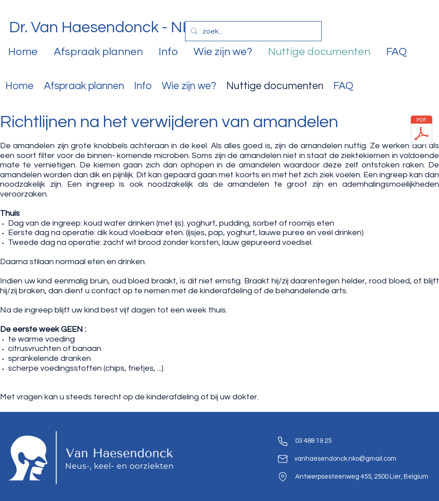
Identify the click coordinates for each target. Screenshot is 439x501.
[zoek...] (252, 31)
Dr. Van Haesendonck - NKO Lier (120, 27)
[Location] (283, 477)
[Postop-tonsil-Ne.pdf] (421, 131)
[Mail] (283, 459)
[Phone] (283, 441)
